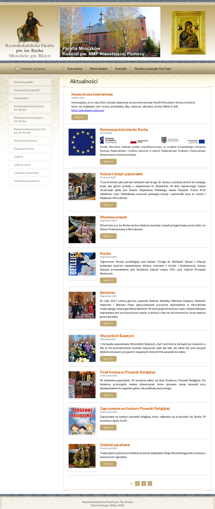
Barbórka (107, 292)
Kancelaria (74, 69)
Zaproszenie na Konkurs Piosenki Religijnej (135, 408)
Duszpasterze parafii (27, 90)
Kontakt (121, 69)
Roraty (105, 253)
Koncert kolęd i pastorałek (121, 174)
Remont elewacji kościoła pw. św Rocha (29, 130)
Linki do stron (22, 164)
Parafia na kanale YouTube (152, 69)
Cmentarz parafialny (26, 172)
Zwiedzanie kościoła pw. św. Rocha (29, 107)
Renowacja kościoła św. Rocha (124, 129)
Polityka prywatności (27, 180)
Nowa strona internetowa (92, 94)
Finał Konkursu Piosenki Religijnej (127, 372)
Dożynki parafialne (115, 445)
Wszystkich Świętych (117, 336)
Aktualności (21, 98)
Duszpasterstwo (24, 148)
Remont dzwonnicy (25, 140)
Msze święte (99, 69)
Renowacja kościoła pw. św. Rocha (28, 119)
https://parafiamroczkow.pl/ (87, 110)
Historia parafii (23, 82)
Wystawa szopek (113, 217)
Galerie (18, 156)
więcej (79, 117)
